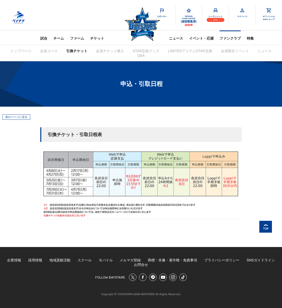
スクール (85, 260)
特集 (250, 38)
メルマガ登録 (130, 260)
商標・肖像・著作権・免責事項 (172, 260)
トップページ (20, 51)
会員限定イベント (235, 51)
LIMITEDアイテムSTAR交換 (190, 51)
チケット (97, 38)
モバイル (106, 260)
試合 (43, 38)
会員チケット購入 (110, 51)
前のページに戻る (16, 116)
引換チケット (76, 51)
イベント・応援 (201, 38)
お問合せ (141, 265)
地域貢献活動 (59, 260)
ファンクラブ (230, 38)
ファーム (77, 38)
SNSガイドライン (260, 260)
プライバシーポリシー (221, 260)
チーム (58, 38)
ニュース (176, 38)
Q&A (141, 55)
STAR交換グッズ (146, 51)
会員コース (49, 51)
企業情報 (14, 260)
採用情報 (35, 260)
